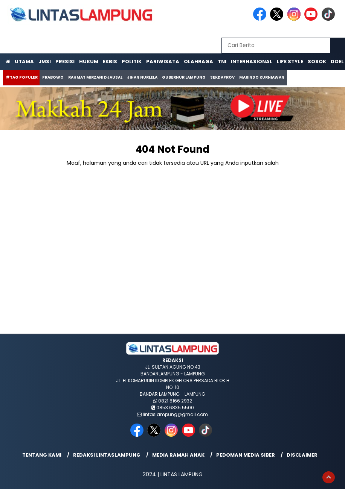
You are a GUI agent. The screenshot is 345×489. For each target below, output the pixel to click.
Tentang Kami (41, 455)
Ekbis (110, 61)
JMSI (44, 61)
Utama (24, 61)
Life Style (290, 61)
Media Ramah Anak (178, 455)
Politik (132, 61)
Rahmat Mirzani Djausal (95, 77)
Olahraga (198, 61)
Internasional (251, 61)
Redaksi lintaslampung (106, 455)
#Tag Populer (22, 77)
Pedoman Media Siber (245, 455)
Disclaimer (302, 455)
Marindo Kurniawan (261, 77)
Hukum (88, 61)
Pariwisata (162, 61)
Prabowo (53, 77)
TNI (222, 61)
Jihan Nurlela (142, 77)
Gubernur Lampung (184, 77)
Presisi (65, 61)
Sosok (317, 61)
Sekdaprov (222, 77)
